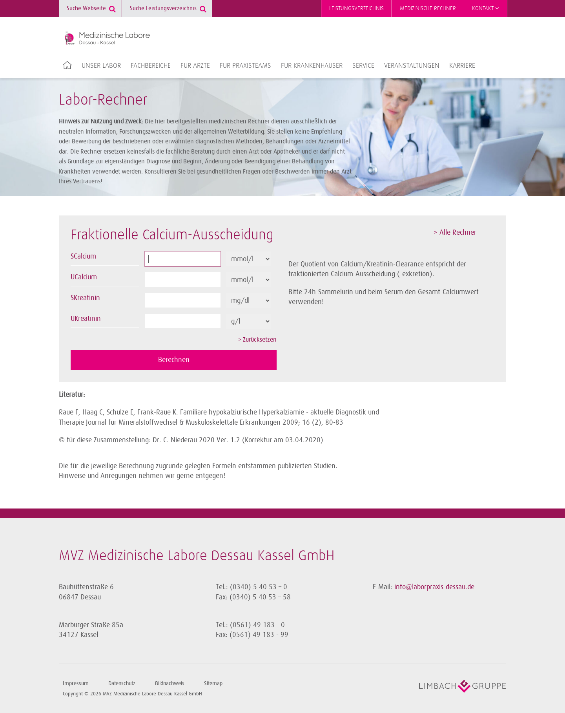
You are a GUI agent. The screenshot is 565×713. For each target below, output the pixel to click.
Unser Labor (101, 65)
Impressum (76, 683)
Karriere (462, 65)
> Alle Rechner (455, 232)
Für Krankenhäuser (312, 65)
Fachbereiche (151, 65)
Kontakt (485, 8)
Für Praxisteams (245, 65)
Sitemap (213, 683)
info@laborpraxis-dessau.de (434, 587)
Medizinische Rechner (428, 8)
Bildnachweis (169, 683)
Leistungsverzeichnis (356, 8)
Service (363, 65)
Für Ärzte (195, 65)
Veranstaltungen (411, 65)
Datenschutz (121, 683)
